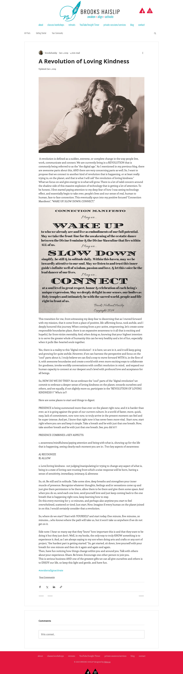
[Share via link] (61, 587)
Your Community (57, 33)
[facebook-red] (142, 10)
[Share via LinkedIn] (54, 587)
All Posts (27, 33)
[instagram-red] (150, 10)
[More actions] (142, 52)
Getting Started (41, 33)
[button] (155, 33)
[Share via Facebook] (40, 587)
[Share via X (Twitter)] (47, 587)
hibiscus (107, 662)
